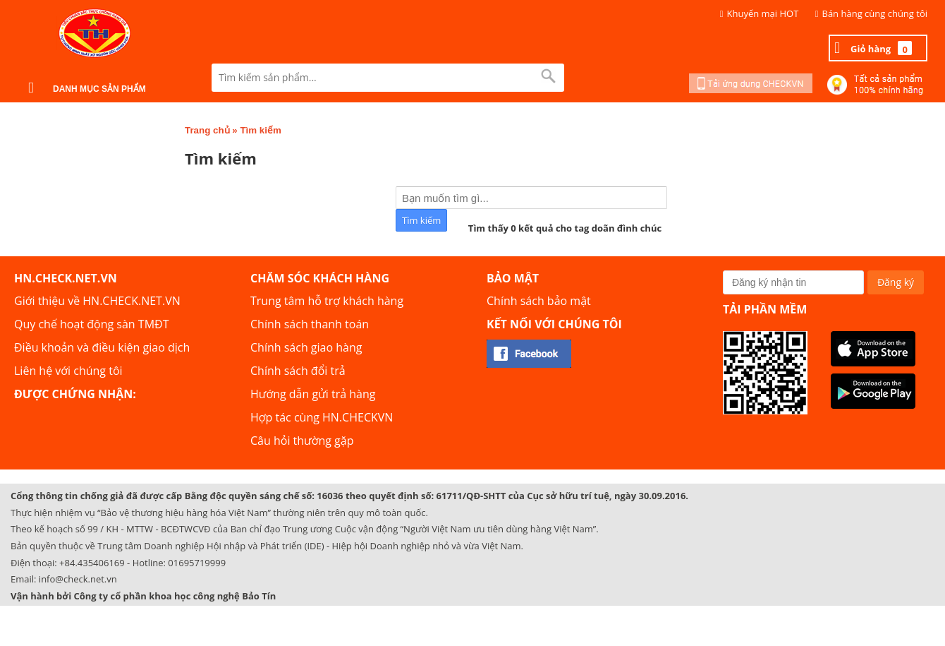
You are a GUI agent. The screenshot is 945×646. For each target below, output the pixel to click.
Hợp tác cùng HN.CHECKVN (321, 417)
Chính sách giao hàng (306, 347)
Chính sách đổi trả (298, 370)
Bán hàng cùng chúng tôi (875, 13)
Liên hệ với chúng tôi (68, 370)
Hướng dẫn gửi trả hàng (312, 394)
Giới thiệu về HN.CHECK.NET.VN (97, 301)
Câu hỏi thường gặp (301, 440)
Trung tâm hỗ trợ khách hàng (326, 301)
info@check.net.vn (78, 579)
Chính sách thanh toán (309, 324)
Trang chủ (207, 130)
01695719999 (197, 562)
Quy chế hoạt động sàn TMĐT (91, 324)
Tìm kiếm (260, 130)
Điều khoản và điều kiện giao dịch (102, 347)
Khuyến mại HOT (763, 13)
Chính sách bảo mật (539, 301)
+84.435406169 (92, 562)
